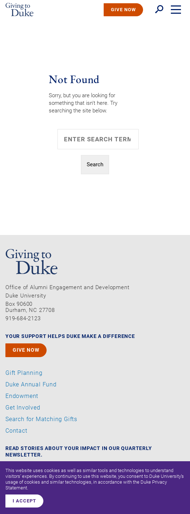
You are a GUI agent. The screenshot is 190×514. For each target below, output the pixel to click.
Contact (16, 431)
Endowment (21, 396)
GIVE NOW (123, 9)
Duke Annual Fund (31, 384)
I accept (24, 501)
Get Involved (22, 407)
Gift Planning (23, 373)
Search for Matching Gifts (41, 419)
